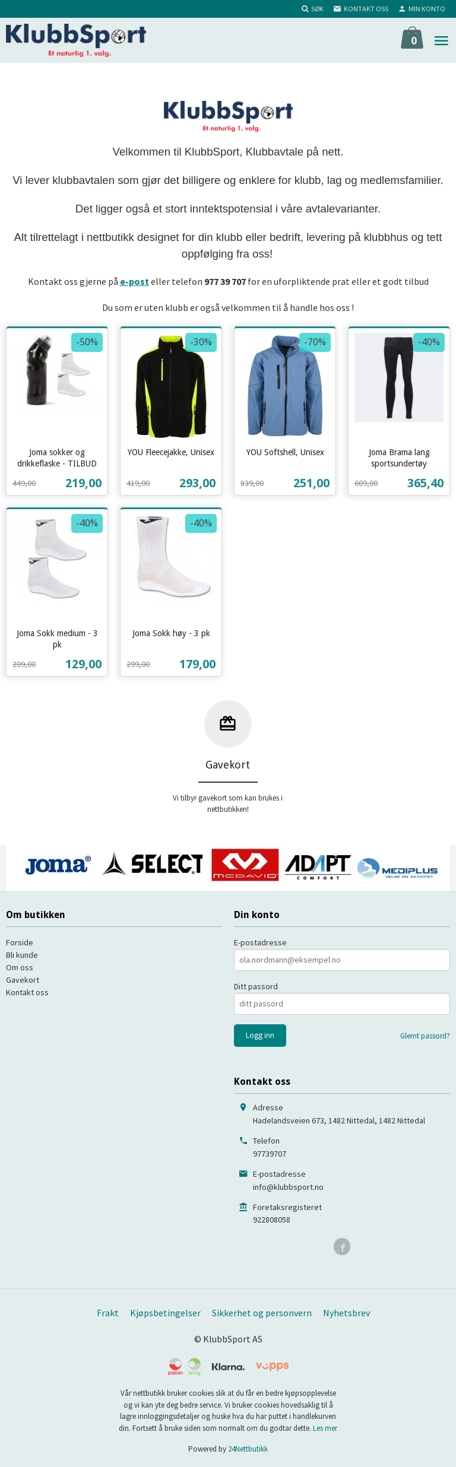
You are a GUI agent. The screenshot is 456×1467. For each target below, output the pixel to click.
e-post (134, 281)
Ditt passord (256, 986)
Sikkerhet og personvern (262, 1313)
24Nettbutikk (248, 1449)
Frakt (108, 1313)
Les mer (325, 1428)
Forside (19, 942)
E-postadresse (260, 942)
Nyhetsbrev (346, 1313)
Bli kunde (22, 955)
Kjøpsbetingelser (165, 1313)
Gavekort (22, 979)
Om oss (19, 967)
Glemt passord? (425, 1036)
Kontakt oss (27, 992)
